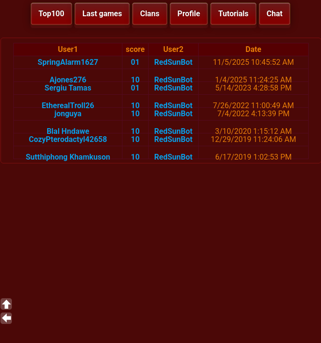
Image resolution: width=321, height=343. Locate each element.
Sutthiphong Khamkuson (68, 156)
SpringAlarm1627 (68, 62)
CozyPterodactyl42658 (68, 139)
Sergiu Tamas (68, 87)
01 (135, 62)
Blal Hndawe (68, 131)
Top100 (51, 13)
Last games (102, 13)
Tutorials (233, 13)
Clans (149, 13)
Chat (274, 13)
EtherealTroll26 (68, 105)
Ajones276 (68, 79)
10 (135, 79)
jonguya (67, 113)
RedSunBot (173, 62)
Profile (189, 13)
